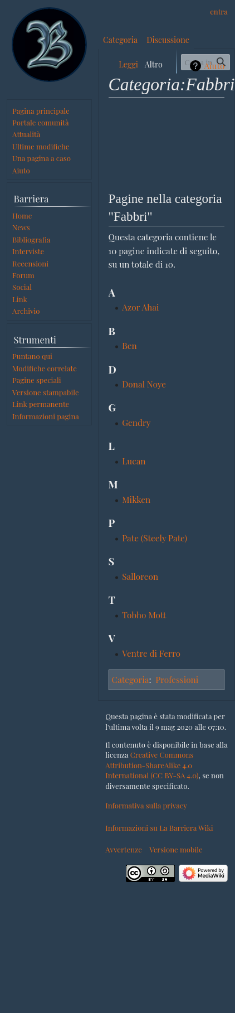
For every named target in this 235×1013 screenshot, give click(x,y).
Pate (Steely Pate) (154, 538)
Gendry (136, 422)
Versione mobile (175, 849)
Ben (129, 345)
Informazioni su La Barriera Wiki (159, 827)
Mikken (136, 499)
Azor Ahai (140, 307)
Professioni (176, 679)
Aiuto (214, 65)
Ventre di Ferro (151, 653)
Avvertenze (123, 849)
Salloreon (140, 576)
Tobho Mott (144, 615)
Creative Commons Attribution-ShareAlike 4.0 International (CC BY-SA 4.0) (151, 765)
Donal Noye (144, 384)
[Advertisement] (166, 142)
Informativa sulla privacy (146, 805)
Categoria (130, 679)
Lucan (133, 461)
